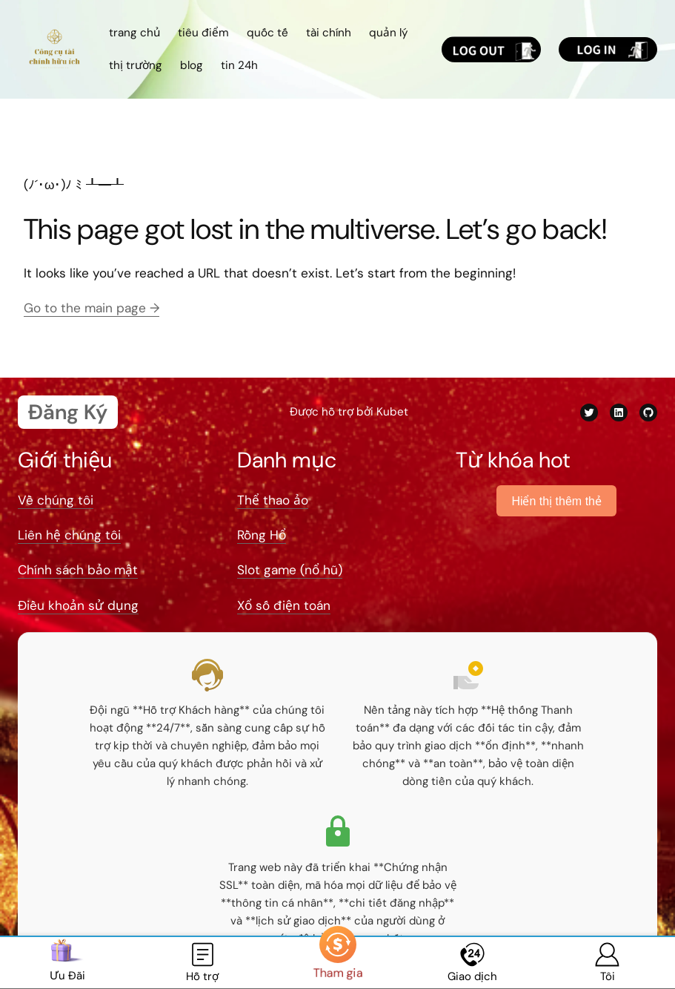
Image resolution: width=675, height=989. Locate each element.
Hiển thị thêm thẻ (556, 501)
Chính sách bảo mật (78, 570)
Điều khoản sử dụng (78, 605)
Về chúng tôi (55, 500)
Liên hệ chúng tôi (69, 535)
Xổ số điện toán (283, 605)
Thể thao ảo (272, 500)
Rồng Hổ (261, 535)
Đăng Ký (67, 412)
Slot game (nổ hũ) (289, 570)
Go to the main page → (91, 308)
